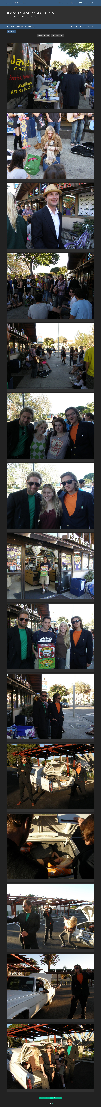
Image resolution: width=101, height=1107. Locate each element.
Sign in (91, 2)
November (28, 27)
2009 (21, 27)
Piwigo (54, 1103)
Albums (61, 2)
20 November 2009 (43, 35)
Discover (73, 2)
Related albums (83, 2)
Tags (67, 2)
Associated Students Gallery (16, 3)
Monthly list (11, 31)
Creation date (14, 27)
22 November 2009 (57, 35)
